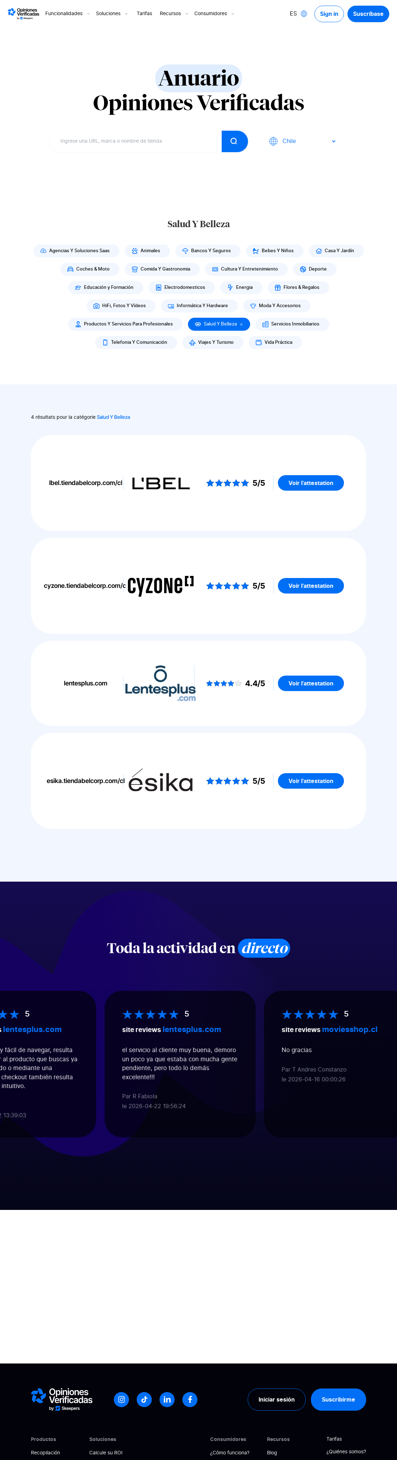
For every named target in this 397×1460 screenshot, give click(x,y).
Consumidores (214, 13)
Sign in (329, 13)
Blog (272, 1452)
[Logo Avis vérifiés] (23, 14)
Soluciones (112, 13)
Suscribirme (338, 1399)
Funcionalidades (68, 13)
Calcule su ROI (106, 1452)
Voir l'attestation (310, 482)
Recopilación (45, 1452)
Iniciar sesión (277, 1399)
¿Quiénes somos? (346, 1451)
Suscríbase (368, 13)
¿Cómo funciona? (229, 1452)
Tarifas (144, 13)
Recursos (174, 13)
